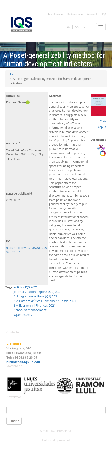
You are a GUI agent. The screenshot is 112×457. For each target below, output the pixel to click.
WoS (103, 121)
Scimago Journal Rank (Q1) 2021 (36, 296)
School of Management (30, 310)
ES (68, 27)
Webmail (92, 14)
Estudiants (55, 14)
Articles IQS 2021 (26, 287)
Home (13, 74)
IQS (104, 14)
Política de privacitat (56, 440)
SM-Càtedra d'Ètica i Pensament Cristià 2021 (45, 301)
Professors (75, 14)
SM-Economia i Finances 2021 (34, 305)
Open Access (23, 315)
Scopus (101, 127)
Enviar (14, 421)
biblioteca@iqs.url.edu (23, 362)
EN (85, 27)
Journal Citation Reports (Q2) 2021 (38, 292)
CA (76, 27)
